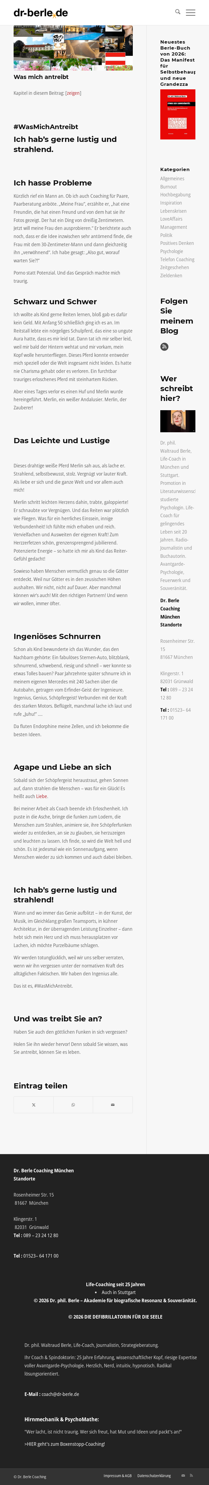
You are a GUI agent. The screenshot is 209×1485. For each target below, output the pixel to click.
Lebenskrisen (173, 211)
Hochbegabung (175, 194)
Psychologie (171, 251)
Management (173, 227)
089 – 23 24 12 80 (40, 1235)
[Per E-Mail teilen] (112, 1105)
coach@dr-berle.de (60, 1394)
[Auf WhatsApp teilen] (73, 1105)
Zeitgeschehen (174, 267)
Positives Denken (177, 243)
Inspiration (171, 202)
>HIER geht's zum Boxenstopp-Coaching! (64, 1444)
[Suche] (175, 12)
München (170, 467)
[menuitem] (175, 12)
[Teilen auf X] (33, 1105)
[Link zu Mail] (183, 1475)
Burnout (168, 186)
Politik (166, 235)
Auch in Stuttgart (119, 1292)
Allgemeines (172, 178)
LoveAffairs (171, 218)
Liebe (41, 796)
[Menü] (187, 12)
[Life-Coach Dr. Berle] (41, 12)
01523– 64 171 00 (41, 1255)
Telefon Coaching (177, 259)
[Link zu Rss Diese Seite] (191, 1475)
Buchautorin (172, 556)
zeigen (73, 93)
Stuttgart (169, 475)
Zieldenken (171, 275)
